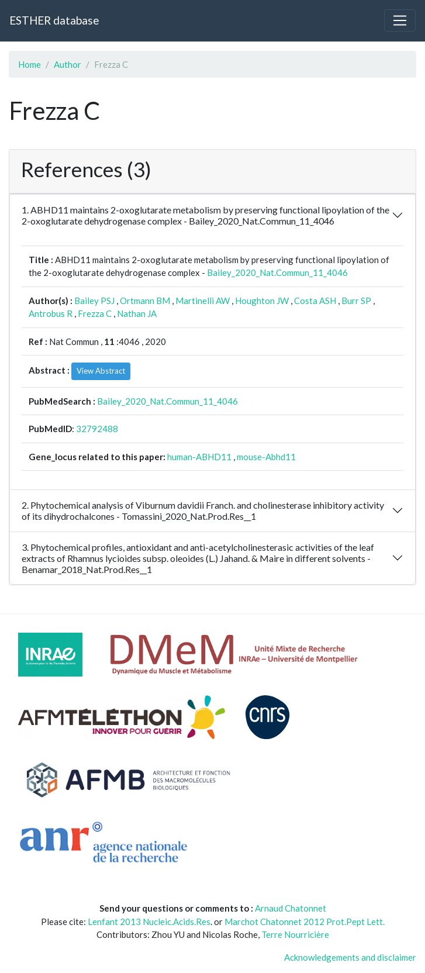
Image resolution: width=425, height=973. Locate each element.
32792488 (97, 428)
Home (29, 64)
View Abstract (101, 370)
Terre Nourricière (295, 934)
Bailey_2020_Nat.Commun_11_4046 (277, 272)
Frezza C (95, 313)
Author (67, 64)
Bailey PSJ (94, 300)
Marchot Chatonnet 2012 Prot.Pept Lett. (304, 921)
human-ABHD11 (199, 456)
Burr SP (356, 300)
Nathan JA (137, 313)
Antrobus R (50, 313)
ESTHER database (54, 20)
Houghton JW (262, 300)
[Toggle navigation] (400, 20)
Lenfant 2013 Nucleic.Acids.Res (149, 921)
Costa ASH (315, 300)
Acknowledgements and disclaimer (350, 957)
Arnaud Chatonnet (290, 908)
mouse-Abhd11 (266, 456)
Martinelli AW (202, 300)
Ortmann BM (145, 300)
